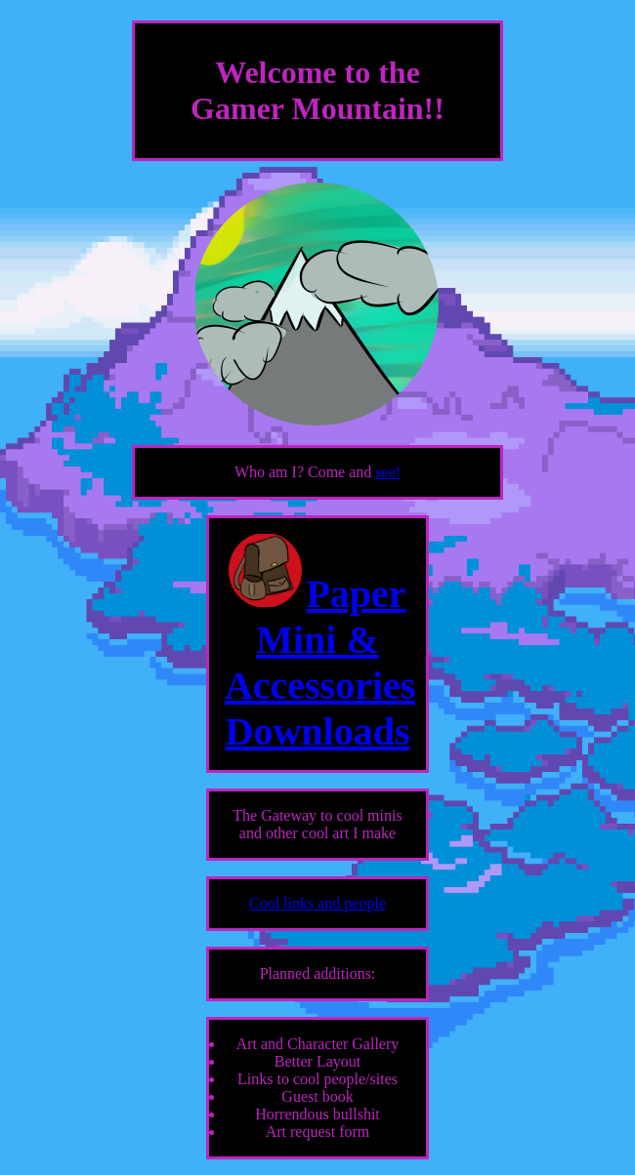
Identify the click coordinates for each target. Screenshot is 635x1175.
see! (388, 472)
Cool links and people (317, 903)
